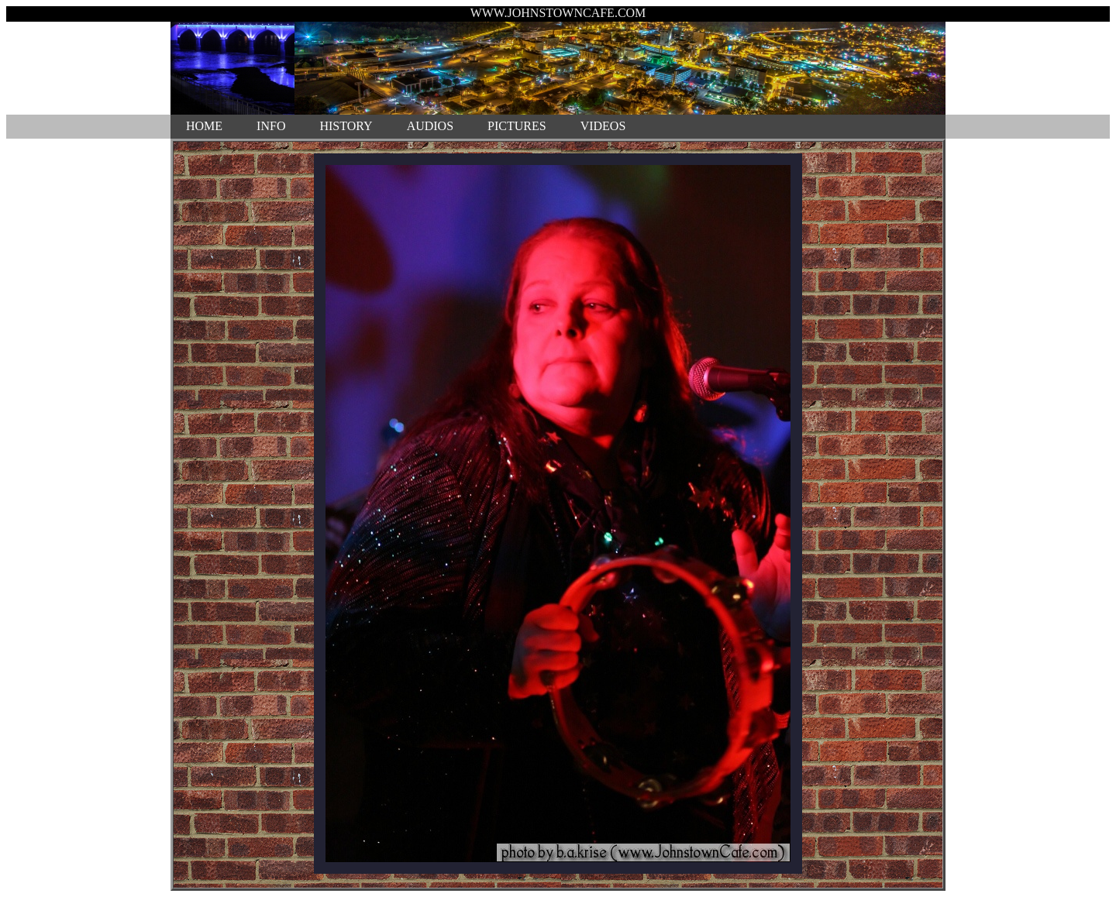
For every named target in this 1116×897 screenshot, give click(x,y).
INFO (271, 125)
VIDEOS (603, 125)
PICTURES (516, 125)
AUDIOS (430, 125)
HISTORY (345, 125)
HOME (204, 125)
